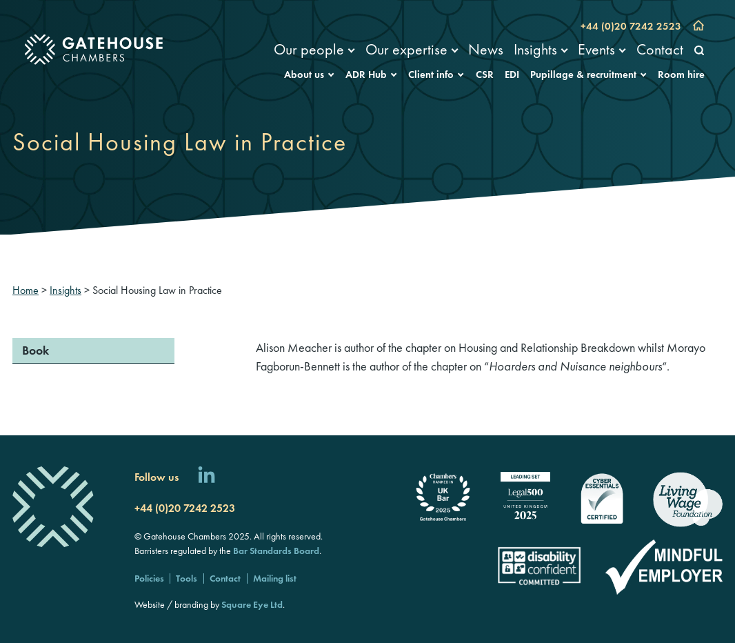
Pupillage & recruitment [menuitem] (583, 74)
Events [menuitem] (596, 49)
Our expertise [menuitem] (406, 49)
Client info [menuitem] (431, 74)
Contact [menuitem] (659, 49)
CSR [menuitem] (485, 74)
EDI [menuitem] (512, 74)
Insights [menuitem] (535, 49)
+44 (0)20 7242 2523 (631, 26)
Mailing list (274, 578)
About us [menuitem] (304, 74)
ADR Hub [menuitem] (366, 74)
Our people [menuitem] (309, 49)
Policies (149, 578)
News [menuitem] (485, 49)
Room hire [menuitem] (681, 74)
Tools (186, 578)
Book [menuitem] (35, 350)
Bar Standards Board (276, 550)
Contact (225, 578)
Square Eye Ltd (252, 604)
